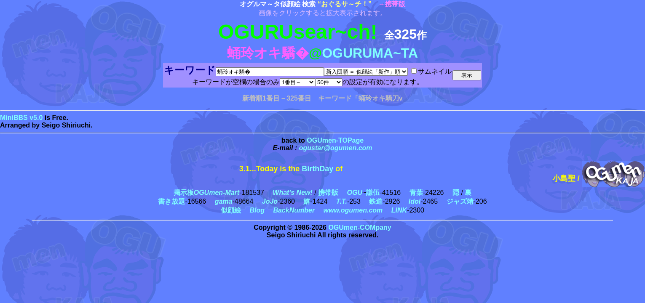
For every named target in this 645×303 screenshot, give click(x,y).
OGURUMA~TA (370, 53)
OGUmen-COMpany (359, 227)
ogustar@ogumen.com (335, 148)
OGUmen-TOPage (335, 140)
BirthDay (317, 169)
